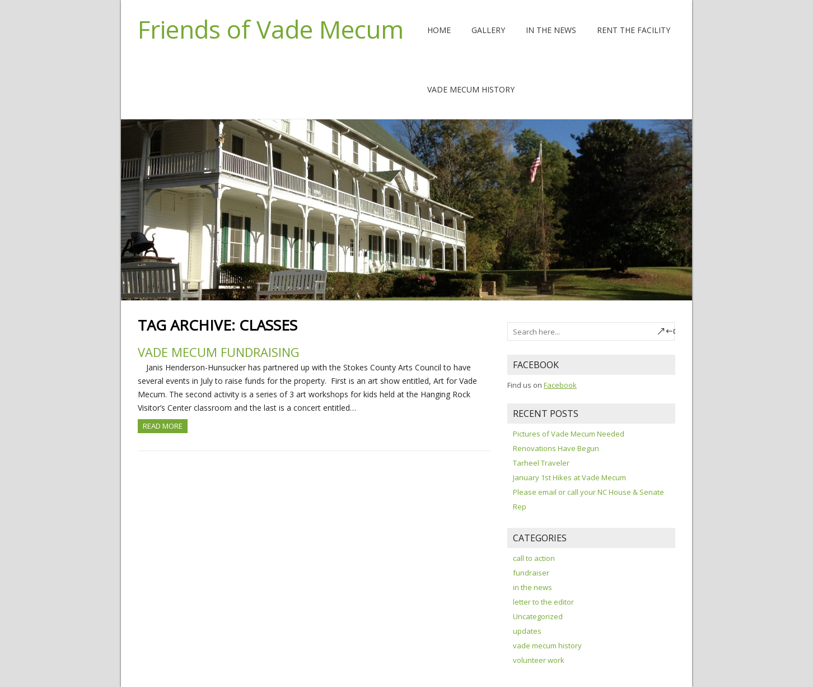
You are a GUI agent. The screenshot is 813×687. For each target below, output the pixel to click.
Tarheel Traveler (541, 463)
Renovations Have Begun (556, 448)
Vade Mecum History (471, 89)
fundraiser (531, 573)
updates (527, 631)
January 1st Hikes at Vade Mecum (569, 477)
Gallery (488, 30)
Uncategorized (538, 616)
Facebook (560, 385)
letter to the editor (543, 602)
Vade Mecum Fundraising (219, 352)
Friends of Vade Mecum (271, 29)
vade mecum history (547, 645)
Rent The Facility (633, 30)
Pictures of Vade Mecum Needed (568, 434)
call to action (534, 558)
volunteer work (538, 660)
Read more (163, 426)
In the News (551, 30)
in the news (532, 587)
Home (439, 30)
